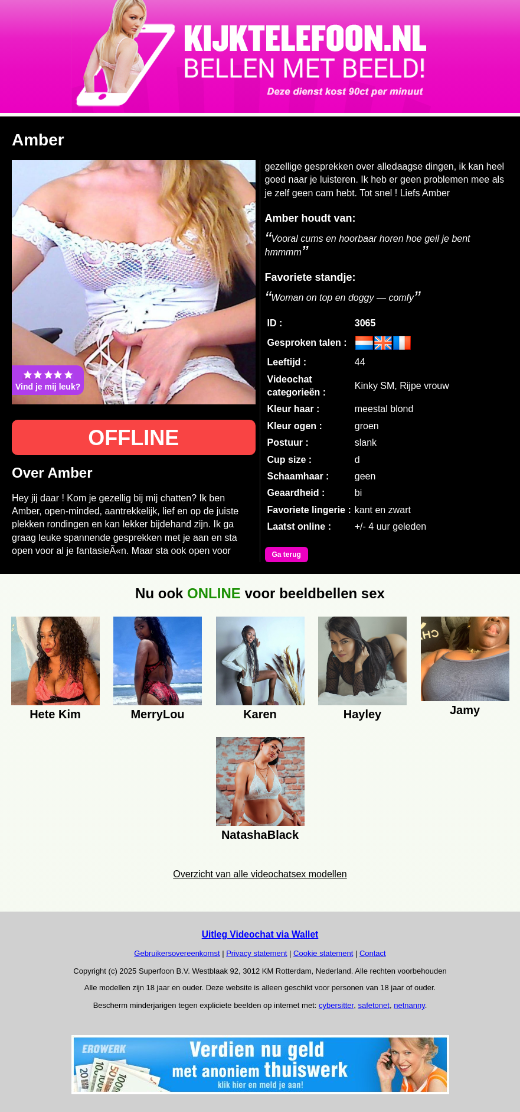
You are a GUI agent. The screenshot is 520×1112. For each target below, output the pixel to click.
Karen (260, 714)
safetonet (374, 1005)
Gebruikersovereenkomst (177, 953)
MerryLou (157, 714)
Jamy (465, 710)
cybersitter (336, 1005)
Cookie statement (323, 953)
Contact (372, 953)
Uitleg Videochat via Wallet (260, 934)
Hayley (363, 714)
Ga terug (286, 554)
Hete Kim (55, 714)
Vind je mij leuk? (47, 380)
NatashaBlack (260, 834)
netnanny (409, 1005)
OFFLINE (133, 438)
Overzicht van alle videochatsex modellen (259, 874)
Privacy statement (256, 953)
